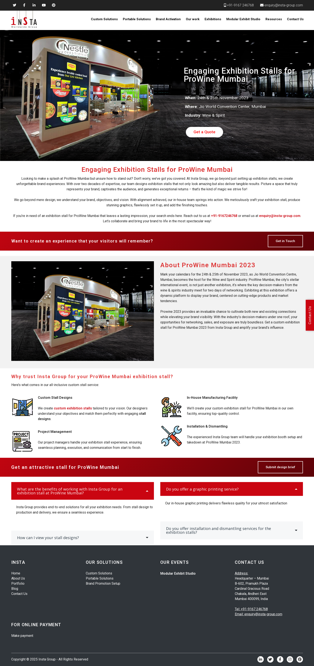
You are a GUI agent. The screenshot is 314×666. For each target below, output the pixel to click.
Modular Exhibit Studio (243, 19)
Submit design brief (280, 467)
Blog (14, 589)
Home (15, 573)
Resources (273, 19)
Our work (192, 19)
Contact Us (295, 19)
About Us (18, 578)
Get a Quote (204, 131)
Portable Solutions (137, 19)
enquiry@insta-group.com (283, 5)
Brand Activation (168, 19)
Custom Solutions (104, 19)
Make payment (22, 636)
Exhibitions (213, 19)
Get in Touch (285, 241)
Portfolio (17, 583)
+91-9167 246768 (240, 5)
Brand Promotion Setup (103, 583)
